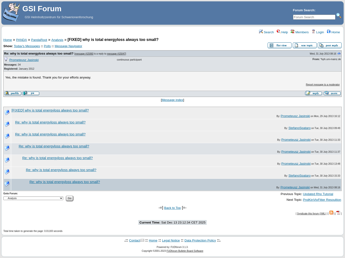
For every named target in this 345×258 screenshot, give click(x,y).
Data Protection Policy (200, 240)
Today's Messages (27, 46)
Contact (134, 240)
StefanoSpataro (299, 128)
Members (300, 32)
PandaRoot (39, 40)
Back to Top (172, 208)
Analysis (57, 40)
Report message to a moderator (323, 84)
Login (317, 32)
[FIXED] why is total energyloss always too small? (50, 110)
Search (266, 32)
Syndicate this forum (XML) (311, 213)
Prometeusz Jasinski (24, 60)
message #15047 (116, 53)
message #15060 (84, 53)
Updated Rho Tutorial (318, 194)
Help (282, 32)
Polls (47, 46)
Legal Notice (171, 240)
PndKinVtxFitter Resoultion (322, 200)
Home (333, 32)
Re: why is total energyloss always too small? (39, 53)
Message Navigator (68, 46)
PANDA (21, 40)
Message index (172, 100)
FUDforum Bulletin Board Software (185, 251)
